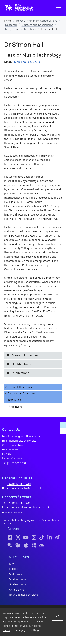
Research (11, 25)
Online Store (16, 589)
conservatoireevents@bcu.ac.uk (30, 507)
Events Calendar (12, 512)
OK (57, 615)
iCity (11, 564)
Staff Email (16, 574)
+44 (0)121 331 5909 (19, 503)
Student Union (18, 584)
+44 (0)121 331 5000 (14, 463)
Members (30, 29)
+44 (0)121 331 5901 (19, 484)
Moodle (13, 569)
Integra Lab (12, 29)
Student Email (18, 579)
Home (7, 20)
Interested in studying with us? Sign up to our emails (31, 522)
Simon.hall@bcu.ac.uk (28, 62)
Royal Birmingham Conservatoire (36, 20)
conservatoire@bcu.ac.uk (26, 488)
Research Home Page (19, 387)
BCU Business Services (23, 595)
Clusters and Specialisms (37, 25)
